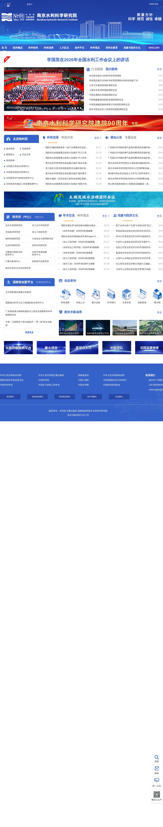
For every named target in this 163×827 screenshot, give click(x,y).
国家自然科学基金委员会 (11, 380)
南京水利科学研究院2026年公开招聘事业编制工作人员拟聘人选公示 (130, 168)
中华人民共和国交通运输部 (51, 375)
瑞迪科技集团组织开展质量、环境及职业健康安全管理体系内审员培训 (67, 173)
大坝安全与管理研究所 (42, 239)
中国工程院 (83, 380)
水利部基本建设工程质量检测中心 (22, 184)
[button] (70, 108)
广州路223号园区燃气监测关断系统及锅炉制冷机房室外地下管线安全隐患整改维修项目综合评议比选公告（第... (130, 147)
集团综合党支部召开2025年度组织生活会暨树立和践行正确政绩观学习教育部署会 (135, 253)
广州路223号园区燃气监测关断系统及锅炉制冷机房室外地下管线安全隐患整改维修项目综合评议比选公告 (130, 158)
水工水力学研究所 (40, 225)
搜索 (157, 761)
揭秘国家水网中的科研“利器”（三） (78, 231)
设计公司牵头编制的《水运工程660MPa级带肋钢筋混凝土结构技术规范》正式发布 (67, 153)
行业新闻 (97, 69)
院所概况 (18, 47)
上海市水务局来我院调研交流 (103, 90)
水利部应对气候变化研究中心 (20, 178)
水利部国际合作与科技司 (115, 380)
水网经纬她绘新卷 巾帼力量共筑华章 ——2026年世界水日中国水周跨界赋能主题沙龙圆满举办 (80, 247)
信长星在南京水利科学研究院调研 (105, 76)
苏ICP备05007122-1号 (78, 415)
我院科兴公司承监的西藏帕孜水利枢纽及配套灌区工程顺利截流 (67, 179)
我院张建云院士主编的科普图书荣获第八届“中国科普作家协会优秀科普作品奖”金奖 (80, 269)
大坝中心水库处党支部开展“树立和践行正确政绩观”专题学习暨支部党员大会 (135, 269)
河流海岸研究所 (12, 232)
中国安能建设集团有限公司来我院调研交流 (109, 104)
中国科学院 (43, 380)
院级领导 (26, 149)
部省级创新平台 (43, 282)
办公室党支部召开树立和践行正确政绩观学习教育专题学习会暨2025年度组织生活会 (135, 264)
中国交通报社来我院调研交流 (103, 95)
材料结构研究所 (12, 239)
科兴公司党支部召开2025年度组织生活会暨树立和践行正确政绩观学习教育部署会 (135, 236)
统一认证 (156, 786)
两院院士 (10, 154)
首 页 (4, 47)
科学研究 (33, 47)
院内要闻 (111, 69)
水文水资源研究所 (13, 225)
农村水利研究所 (39, 245)
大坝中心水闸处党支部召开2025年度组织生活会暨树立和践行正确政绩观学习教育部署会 (135, 258)
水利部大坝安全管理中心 (18, 166)
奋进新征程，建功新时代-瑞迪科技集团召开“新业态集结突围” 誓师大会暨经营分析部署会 (67, 184)
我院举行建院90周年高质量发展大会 (24, 107)
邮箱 (157, 773)
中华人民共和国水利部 (10, 375)
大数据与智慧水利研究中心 (13, 253)
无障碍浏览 (153, 4)
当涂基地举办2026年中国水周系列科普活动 (80, 225)
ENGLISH (154, 47)
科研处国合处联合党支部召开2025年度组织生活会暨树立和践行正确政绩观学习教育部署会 (135, 231)
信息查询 (70, 280)
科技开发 (67, 137)
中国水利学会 (6, 385)
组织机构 (10, 160)
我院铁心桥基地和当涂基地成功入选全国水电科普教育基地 (80, 258)
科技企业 (39, 217)
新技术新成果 (73, 312)
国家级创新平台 (23, 282)
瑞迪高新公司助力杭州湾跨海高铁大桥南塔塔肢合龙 (67, 147)
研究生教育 (112, 47)
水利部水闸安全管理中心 (18, 172)
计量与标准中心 (12, 261)
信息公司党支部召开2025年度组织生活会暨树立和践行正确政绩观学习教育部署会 (135, 247)
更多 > (97, 138)
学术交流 (69, 215)
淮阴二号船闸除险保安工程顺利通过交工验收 (66, 168)
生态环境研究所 (12, 245)
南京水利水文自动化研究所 (18, 268)
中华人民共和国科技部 (113, 375)
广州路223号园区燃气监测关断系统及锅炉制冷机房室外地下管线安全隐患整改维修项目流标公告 (130, 153)
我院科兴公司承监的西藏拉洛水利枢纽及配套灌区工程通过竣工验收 (67, 163)
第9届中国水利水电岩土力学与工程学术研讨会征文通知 (130, 173)
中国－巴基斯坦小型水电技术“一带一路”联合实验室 (28, 323)
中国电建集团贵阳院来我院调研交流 (106, 100)
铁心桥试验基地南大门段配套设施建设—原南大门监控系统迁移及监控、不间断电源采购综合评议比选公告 (130, 184)
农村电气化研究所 (40, 261)
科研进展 (53, 137)
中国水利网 (83, 385)
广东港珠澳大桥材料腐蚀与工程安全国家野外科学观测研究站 (28, 313)
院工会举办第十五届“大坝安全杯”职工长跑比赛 (135, 225)
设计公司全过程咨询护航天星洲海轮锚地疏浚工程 (67, 158)
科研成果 (48, 47)
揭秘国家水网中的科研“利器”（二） (78, 236)
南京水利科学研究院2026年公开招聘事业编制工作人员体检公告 (130, 179)
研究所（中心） (22, 217)
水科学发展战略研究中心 (39, 253)
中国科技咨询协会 (111, 385)
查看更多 (29, 332)
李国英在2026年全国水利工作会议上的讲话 (88, 59)
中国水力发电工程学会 (49, 385)
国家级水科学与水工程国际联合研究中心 (24, 303)
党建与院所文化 (132, 47)
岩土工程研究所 (39, 232)
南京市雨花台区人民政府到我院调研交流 (108, 109)
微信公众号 (156, 800)
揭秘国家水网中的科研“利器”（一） (78, 242)
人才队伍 (64, 47)
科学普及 (95, 47)
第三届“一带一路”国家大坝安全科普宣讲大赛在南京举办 (80, 264)
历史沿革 (26, 154)
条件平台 (79, 47)
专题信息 (130, 137)
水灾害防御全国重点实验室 (18, 292)
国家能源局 (83, 375)
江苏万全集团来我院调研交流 (103, 85)
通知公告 (116, 137)
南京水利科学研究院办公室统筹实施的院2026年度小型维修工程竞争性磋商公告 (130, 163)
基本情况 (10, 149)
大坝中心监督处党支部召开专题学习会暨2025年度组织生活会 (135, 242)
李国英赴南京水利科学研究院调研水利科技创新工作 (113, 80)
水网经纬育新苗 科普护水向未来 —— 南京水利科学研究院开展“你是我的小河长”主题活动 (80, 253)
